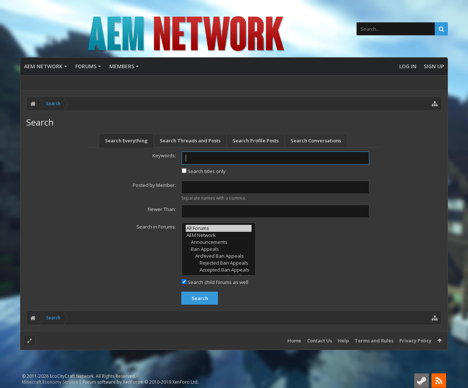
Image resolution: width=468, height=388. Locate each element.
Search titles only (204, 171)
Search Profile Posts (256, 140)
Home (294, 340)
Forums (86, 66)
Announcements (219, 242)
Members (121, 66)
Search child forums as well (215, 282)
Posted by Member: (154, 185)
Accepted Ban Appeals (219, 269)
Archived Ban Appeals (219, 256)
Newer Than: (162, 209)
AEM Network (43, 66)
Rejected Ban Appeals (219, 263)
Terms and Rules (374, 340)
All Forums (219, 228)
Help (343, 340)
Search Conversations (316, 140)
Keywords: (164, 155)
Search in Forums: (156, 226)
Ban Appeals (219, 249)
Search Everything (126, 140)
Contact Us (319, 340)
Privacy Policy (415, 340)
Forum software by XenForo (141, 382)
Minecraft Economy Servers (50, 382)
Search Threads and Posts (190, 140)
